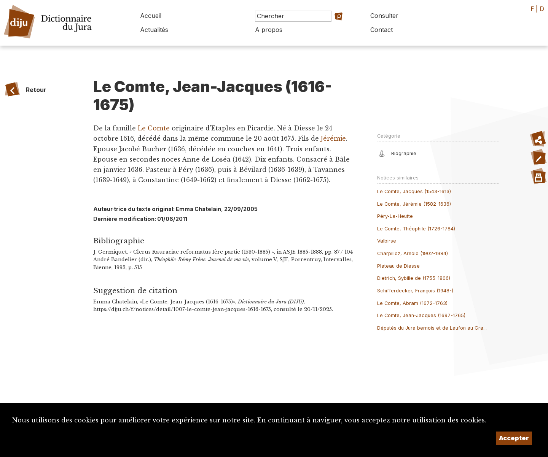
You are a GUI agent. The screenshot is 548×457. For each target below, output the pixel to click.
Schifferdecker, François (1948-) (415, 291)
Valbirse (386, 241)
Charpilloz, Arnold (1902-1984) (412, 253)
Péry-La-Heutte (395, 216)
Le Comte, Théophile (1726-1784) (416, 229)
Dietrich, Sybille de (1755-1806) (413, 278)
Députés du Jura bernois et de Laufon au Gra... (432, 328)
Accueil (150, 15)
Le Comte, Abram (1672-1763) (412, 303)
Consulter (384, 15)
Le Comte (155, 128)
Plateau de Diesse (398, 266)
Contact (381, 29)
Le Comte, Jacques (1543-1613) (414, 191)
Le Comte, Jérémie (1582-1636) (414, 204)
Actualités (154, 29)
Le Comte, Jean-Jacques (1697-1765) (421, 315)
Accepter (514, 438)
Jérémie (333, 138)
